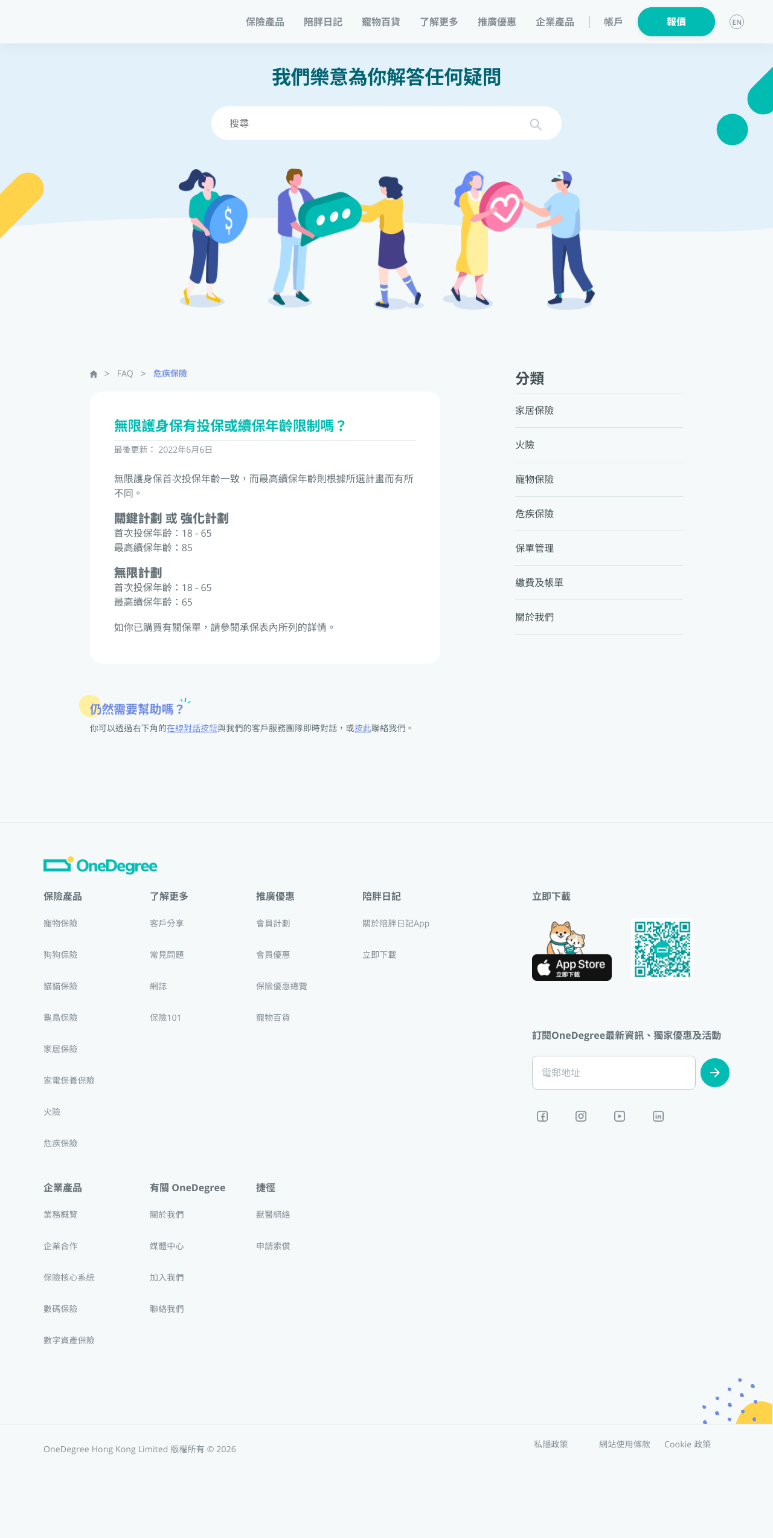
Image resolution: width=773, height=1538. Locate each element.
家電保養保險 (69, 1081)
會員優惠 (273, 955)
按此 (362, 728)
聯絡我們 (167, 1309)
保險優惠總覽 (281, 986)
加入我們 (167, 1278)
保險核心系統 (69, 1278)
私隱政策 (551, 1444)
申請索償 (273, 1246)
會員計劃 (273, 923)
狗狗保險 (60, 955)
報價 (676, 21)
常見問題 (167, 955)
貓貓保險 (60, 986)
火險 (51, 1112)
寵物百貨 (381, 21)
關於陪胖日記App (395, 923)
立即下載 (379, 955)
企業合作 (60, 1246)
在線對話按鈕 (192, 728)
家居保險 (60, 1049)
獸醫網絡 (273, 1215)
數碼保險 (60, 1309)
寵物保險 (60, 923)
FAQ (125, 374)
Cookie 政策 (687, 1444)
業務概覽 (60, 1215)
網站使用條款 (624, 1444)
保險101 (166, 1018)
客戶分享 (167, 923)
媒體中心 (167, 1246)
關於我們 (167, 1215)
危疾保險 (170, 374)
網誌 (158, 986)
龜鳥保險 (60, 1018)
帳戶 (613, 22)
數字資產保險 (69, 1340)
